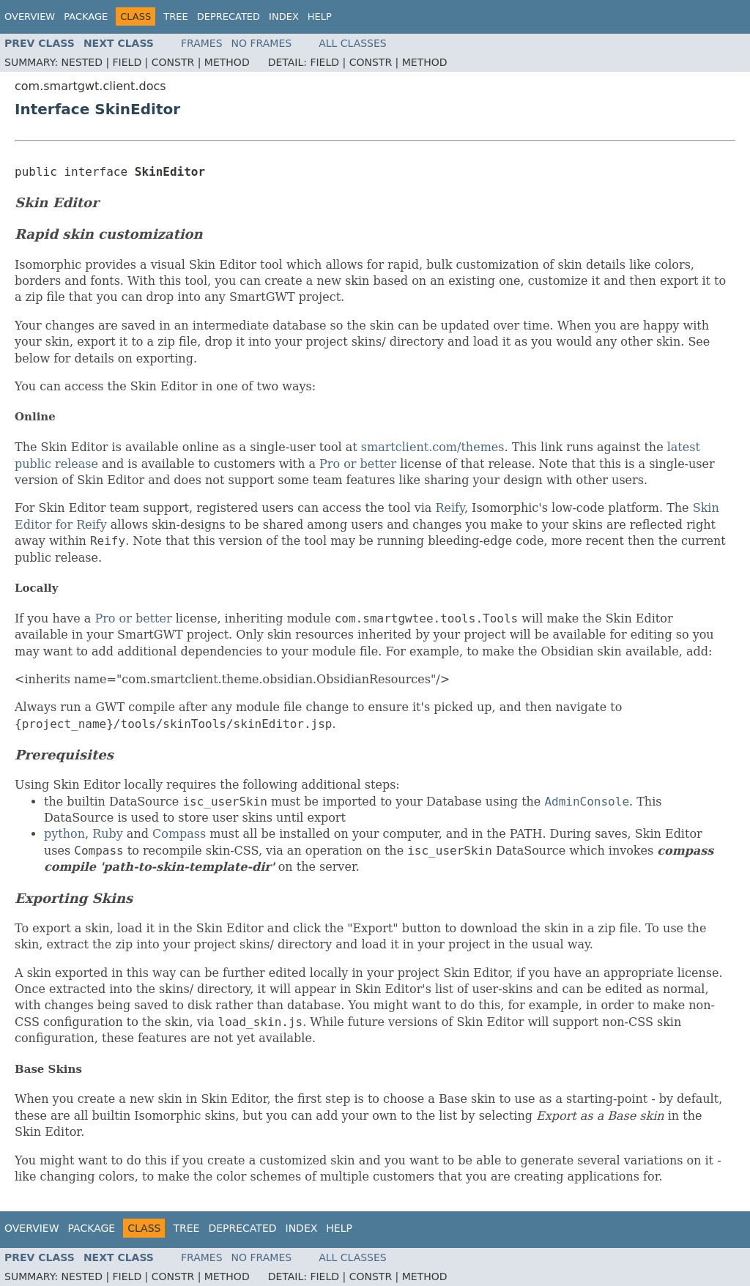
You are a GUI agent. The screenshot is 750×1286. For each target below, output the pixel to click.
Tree (175, 16)
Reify (449, 508)
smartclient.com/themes (433, 447)
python (64, 834)
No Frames (261, 43)
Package (86, 16)
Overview (29, 16)
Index (284, 16)
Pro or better (357, 464)
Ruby (107, 834)
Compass (179, 834)
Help (320, 16)
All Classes (353, 43)
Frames (202, 43)
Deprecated (228, 16)
